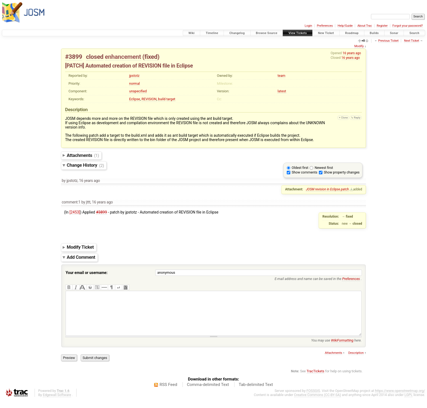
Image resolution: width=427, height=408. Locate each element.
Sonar (394, 33)
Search (414, 33)
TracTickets (315, 379)
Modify (359, 46)
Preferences (325, 26)
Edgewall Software (57, 403)
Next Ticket (411, 40)
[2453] (74, 212)
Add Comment (81, 257)
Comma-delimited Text (208, 392)
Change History (85, 165)
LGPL (408, 403)
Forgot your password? (407, 26)
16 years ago (352, 53)
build (161, 99)
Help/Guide (345, 26)
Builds (374, 33)
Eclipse (134, 99)
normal (134, 83)
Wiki (191, 33)
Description (356, 361)
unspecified (138, 91)
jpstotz (134, 76)
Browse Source (266, 33)
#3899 (73, 56)
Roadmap (352, 33)
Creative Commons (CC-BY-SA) (317, 403)
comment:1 (71, 202)
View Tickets (297, 33)
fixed (150, 56)
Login (308, 26)
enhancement (123, 56)
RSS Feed (168, 392)
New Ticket (326, 33)
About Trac (365, 26)
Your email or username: (87, 272)
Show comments (304, 172)
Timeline (212, 33)
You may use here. (336, 348)
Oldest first (300, 168)
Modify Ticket (80, 247)
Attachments (83, 155)
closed (94, 56)
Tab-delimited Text (256, 392)
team (281, 76)
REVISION (149, 99)
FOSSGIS (313, 399)
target (170, 99)
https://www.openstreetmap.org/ (400, 399)
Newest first (324, 168)
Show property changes (342, 172)
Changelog (237, 33)
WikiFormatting (342, 348)
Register (382, 26)
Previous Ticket (388, 40)
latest (281, 91)
